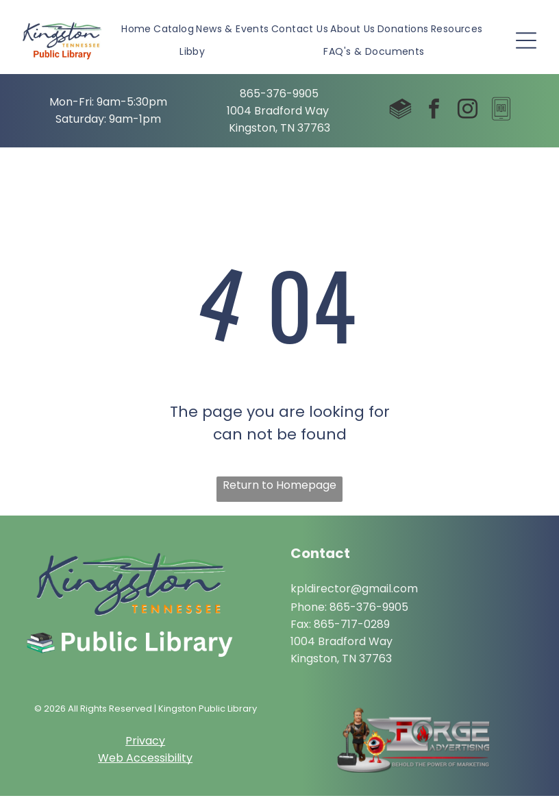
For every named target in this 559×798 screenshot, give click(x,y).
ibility (178, 759)
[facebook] (434, 111)
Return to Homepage (279, 486)
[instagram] (468, 111)
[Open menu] (526, 42)
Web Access (131, 759)
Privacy (145, 742)
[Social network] (401, 111)
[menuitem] (136, 30)
